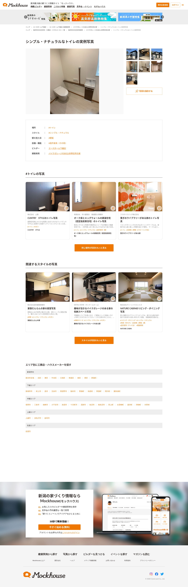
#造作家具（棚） (101, 230)
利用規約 (127, 560)
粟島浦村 (117, 391)
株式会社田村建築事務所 (36, 305)
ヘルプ (72, 560)
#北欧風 (129, 230)
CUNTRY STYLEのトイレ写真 (43, 218)
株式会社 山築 (33, 214)
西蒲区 (93, 378)
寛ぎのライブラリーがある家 (130, 233)
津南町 (138, 405)
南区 (79, 378)
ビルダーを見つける (94, 554)
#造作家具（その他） (58, 143)
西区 (86, 378)
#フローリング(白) (143, 230)
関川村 (107, 391)
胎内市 (73, 391)
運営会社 (57, 560)
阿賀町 (98, 391)
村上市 (38, 391)
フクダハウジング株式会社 (129, 214)
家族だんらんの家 (34, 320)
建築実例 (48, 7)
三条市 (36, 405)
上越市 (28, 418)
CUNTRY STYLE (34, 230)
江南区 (62, 378)
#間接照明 (139, 325)
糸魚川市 (37, 418)
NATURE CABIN (126, 329)
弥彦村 (90, 391)
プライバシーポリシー (148, 560)
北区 (39, 378)
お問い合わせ (110, 560)
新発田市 (29, 391)
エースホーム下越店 (39, 27)
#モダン (36, 227)
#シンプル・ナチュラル (59, 133)
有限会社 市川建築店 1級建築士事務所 (88, 214)
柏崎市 (45, 405)
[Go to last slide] (25, 17)
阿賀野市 (63, 391)
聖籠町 (81, 391)
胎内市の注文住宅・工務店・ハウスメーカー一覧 (49, 30)
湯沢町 (129, 405)
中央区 (54, 378)
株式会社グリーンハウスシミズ (131, 305)
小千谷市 (55, 405)
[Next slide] (162, 17)
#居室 (29, 317)
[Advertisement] (94, 460)
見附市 (83, 405)
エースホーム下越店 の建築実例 (60, 27)
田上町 (110, 405)
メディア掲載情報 (90, 560)
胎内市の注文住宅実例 (75, 30)
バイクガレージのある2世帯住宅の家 (85, 27)
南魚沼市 (101, 405)
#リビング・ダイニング (127, 320)
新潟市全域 (30, 378)
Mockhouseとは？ (38, 560)
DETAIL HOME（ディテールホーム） (87, 305)
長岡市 (28, 405)
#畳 (144, 323)
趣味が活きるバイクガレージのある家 (87, 324)
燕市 (46, 391)
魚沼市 (91, 405)
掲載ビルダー (36, 7)
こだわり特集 (59, 7)
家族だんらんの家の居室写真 (42, 308)
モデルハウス (99, 7)
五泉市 (54, 391)
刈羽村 (147, 405)
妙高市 (47, 418)
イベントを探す (119, 554)
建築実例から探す (47, 554)
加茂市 (64, 405)
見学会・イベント (84, 7)
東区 (46, 378)
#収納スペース (78, 320)
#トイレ (52, 127)
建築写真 (71, 7)
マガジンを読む (141, 554)
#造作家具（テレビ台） (127, 325)
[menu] (182, 5)
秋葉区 (71, 378)
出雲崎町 (120, 405)
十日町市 (73, 405)
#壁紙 (51, 138)
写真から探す (70, 554)
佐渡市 (28, 431)
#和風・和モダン (125, 323)
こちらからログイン (71, 532)
